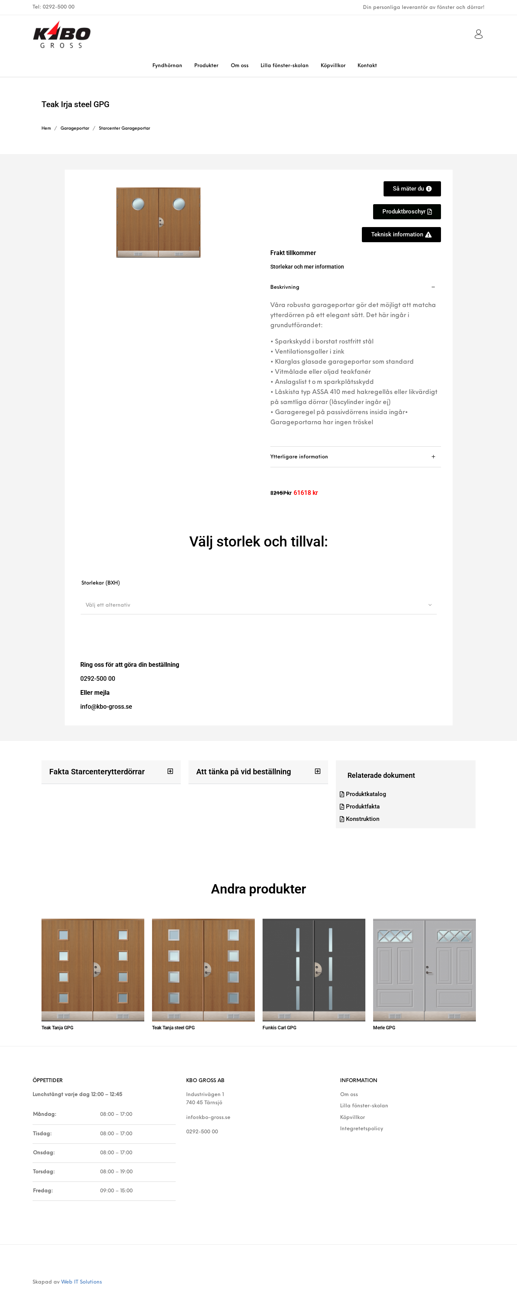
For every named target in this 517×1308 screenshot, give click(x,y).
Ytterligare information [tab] (299, 457)
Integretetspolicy (361, 1119)
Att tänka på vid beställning (239, 771)
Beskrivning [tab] (284, 287)
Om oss (349, 1086)
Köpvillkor (352, 1108)
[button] (407, 211)
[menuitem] (167, 66)
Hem (46, 129)
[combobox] (259, 605)
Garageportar (75, 129)
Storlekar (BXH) (100, 583)
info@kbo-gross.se (208, 1108)
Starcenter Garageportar (124, 129)
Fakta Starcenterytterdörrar (91, 771)
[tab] (355, 362)
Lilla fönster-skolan (364, 1097)
